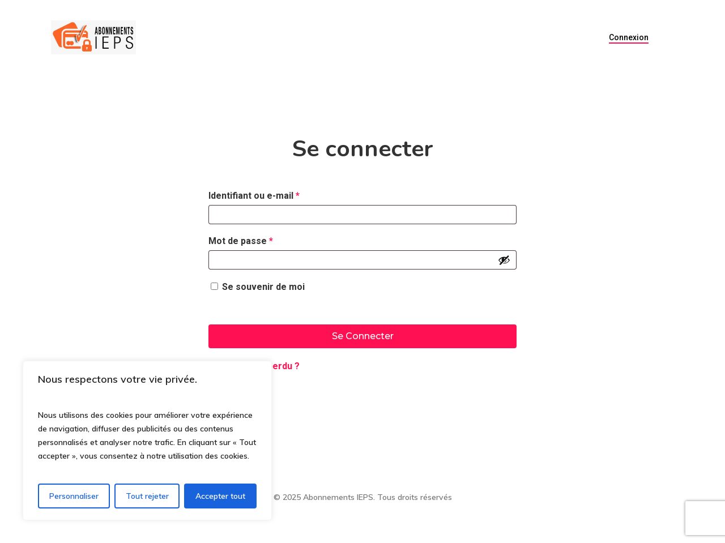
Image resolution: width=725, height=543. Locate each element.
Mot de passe (264, 239)
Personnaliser (74, 496)
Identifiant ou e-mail (277, 194)
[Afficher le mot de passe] (504, 260)
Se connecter (363, 336)
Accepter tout (220, 496)
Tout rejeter (147, 496)
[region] (147, 440)
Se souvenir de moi (263, 286)
